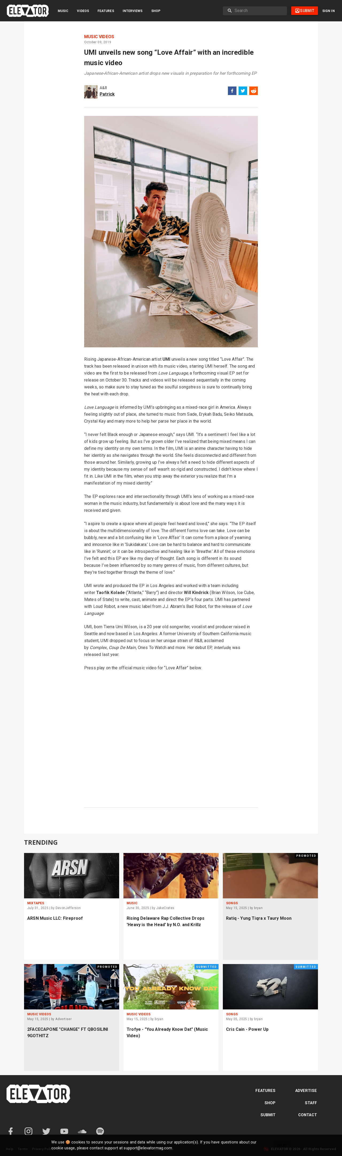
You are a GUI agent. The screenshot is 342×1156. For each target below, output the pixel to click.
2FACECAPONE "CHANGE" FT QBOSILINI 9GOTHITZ (67, 1032)
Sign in (328, 11)
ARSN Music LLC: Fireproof (55, 918)
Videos (83, 11)
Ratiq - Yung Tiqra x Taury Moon (259, 918)
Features (106, 11)
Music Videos (99, 37)
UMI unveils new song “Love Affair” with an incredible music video (169, 57)
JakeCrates (165, 908)
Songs (232, 903)
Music (63, 11)
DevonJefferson (68, 908)
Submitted (206, 966)
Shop (155, 11)
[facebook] (232, 91)
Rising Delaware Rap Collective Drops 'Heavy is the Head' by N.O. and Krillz (165, 921)
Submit (268, 1115)
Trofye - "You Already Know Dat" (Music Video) (167, 1032)
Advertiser (63, 1019)
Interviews (133, 11)
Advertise (306, 1090)
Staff (311, 1103)
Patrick (107, 94)
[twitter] (243, 91)
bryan (258, 908)
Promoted (306, 855)
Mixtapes (35, 903)
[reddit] (253, 91)
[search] (259, 10)
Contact (307, 1115)
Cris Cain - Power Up (247, 1029)
